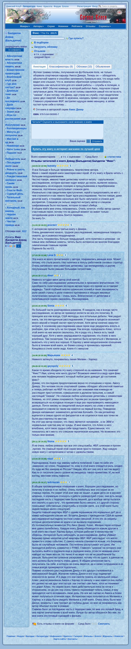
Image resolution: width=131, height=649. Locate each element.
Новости (118, 639)
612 (24, 231)
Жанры (25, 26)
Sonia (50, 308)
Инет (50, 278)
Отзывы (90, 26)
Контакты (72, 642)
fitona (50, 444)
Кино (39, 6)
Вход (95, 6)
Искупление (12, 125)
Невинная (13, 145)
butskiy (51, 168)
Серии (51, 26)
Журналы (107, 639)
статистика (114, 159)
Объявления (103, 66)
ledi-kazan (53, 485)
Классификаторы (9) (61, 66)
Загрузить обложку (46, 47)
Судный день (15, 193)
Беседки (30, 639)
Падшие (11, 152)
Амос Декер (76, 109)
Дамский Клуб (13, 6)
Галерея (78, 639)
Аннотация (39, 66)
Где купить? (76, 38)
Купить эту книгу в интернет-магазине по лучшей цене (66, 151)
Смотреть (104, 626)
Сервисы (105, 26)
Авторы (38, 26)
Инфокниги (56, 639)
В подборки (41, 42)
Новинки (63, 26)
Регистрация (84, 6)
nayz (50, 461)
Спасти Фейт (14, 190)
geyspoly (52, 368)
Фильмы (88, 639)
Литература (29, 6)
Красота (48, 6)
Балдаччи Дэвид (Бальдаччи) (13, 37)
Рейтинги (77, 26)
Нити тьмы (13, 149)
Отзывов (39, 51)
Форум (57, 6)
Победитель (12, 159)
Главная (11, 639)
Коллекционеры (17, 128)
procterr (52, 227)
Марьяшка (53, 358)
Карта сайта (60, 642)
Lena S (51, 258)
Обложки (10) (84, 66)
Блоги (65, 6)
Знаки (10, 111)
